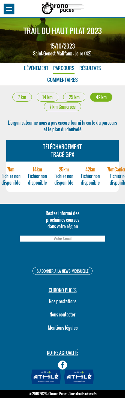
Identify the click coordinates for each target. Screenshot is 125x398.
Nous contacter (62, 314)
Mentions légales (63, 327)
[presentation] (62, 255)
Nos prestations (62, 301)
